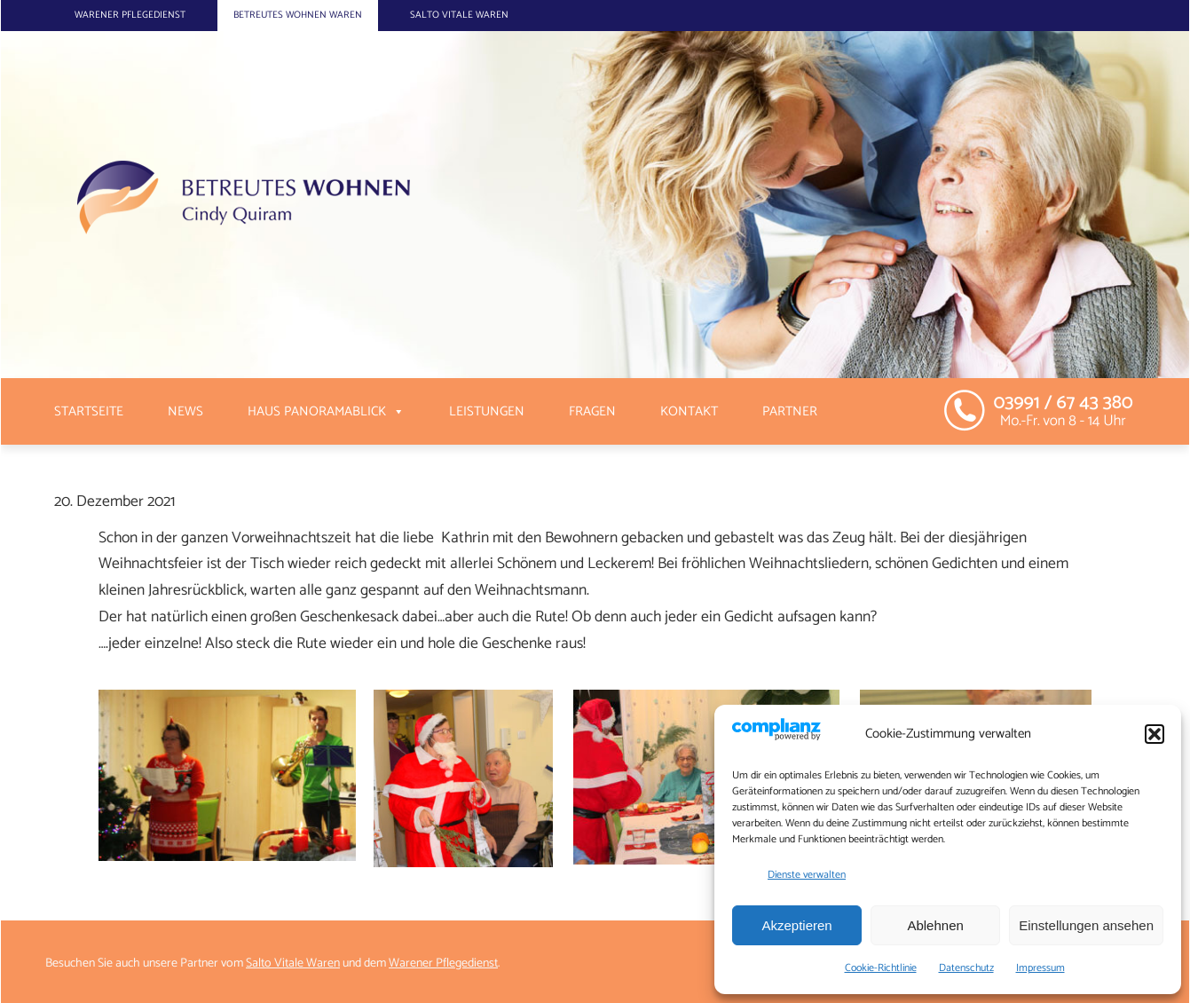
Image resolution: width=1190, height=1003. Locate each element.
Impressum (1040, 968)
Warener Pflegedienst (130, 15)
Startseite (88, 411)
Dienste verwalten (807, 874)
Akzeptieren (796, 925)
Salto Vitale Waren (459, 15)
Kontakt (689, 411)
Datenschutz (966, 968)
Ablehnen (935, 925)
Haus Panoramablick (317, 411)
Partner (789, 411)
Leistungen (486, 411)
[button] (1154, 734)
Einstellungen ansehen (1086, 925)
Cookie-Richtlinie (881, 968)
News (185, 411)
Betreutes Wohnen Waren (297, 15)
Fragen (592, 411)
